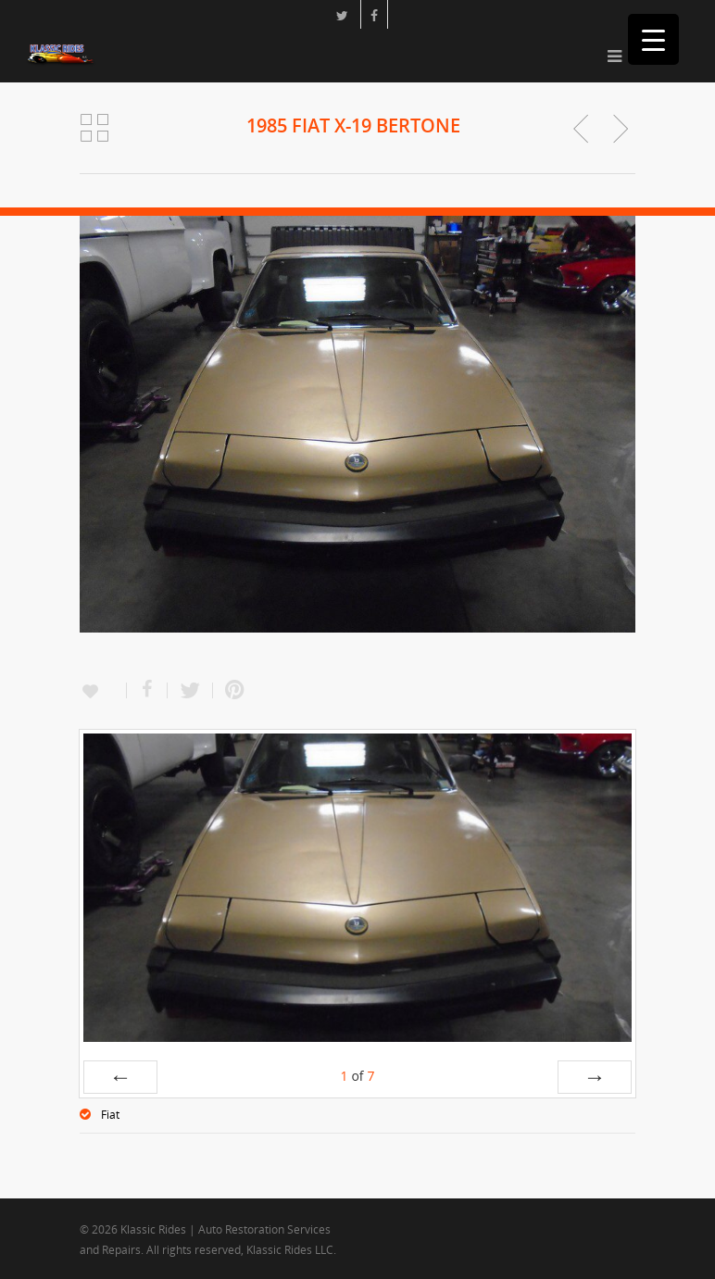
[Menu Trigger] (653, 39)
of (357, 1076)
